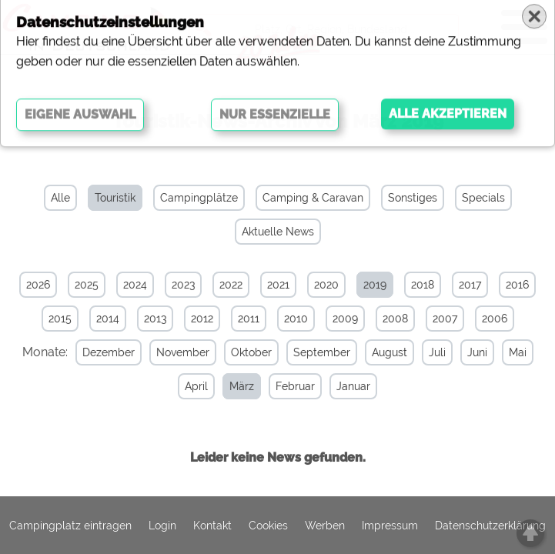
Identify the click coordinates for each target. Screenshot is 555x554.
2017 (470, 285)
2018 (422, 285)
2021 (278, 285)
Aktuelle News (278, 231)
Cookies (268, 525)
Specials (483, 198)
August (389, 352)
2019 (374, 285)
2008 (395, 318)
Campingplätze (199, 198)
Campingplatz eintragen (70, 525)
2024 (135, 285)
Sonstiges (412, 198)
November (182, 352)
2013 (155, 318)
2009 (345, 318)
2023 (183, 285)
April (196, 386)
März (241, 386)
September (321, 352)
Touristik (115, 198)
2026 (38, 285)
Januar (353, 386)
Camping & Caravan (312, 198)
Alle (60, 198)
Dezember (108, 352)
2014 (107, 318)
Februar (295, 386)
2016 (517, 285)
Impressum (390, 525)
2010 (296, 318)
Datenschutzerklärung (490, 525)
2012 (202, 318)
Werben (325, 525)
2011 (248, 318)
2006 (494, 318)
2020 (326, 285)
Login (162, 525)
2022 (230, 285)
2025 (87, 285)
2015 (60, 318)
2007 (445, 318)
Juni (477, 352)
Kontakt (212, 525)
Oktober (251, 352)
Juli (437, 352)
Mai (518, 352)
